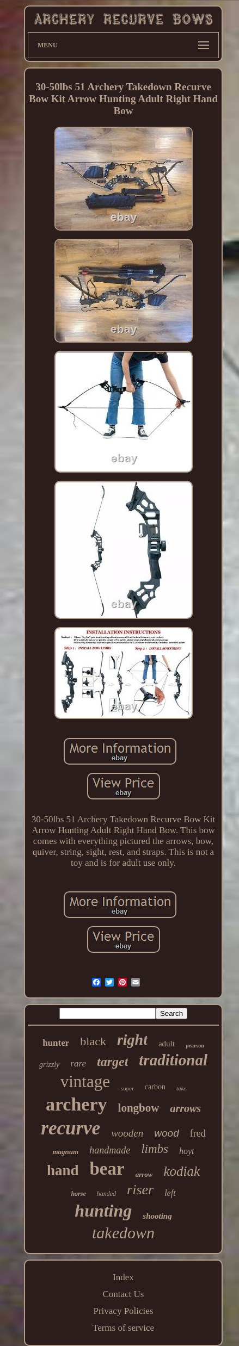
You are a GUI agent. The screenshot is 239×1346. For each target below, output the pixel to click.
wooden (127, 1133)
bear (106, 1168)
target (112, 1062)
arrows (185, 1108)
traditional (173, 1060)
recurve (70, 1128)
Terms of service (123, 1328)
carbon (155, 1087)
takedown (123, 1233)
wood (166, 1133)
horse (78, 1194)
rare (78, 1063)
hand (63, 1170)
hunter (55, 1043)
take (181, 1088)
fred (198, 1133)
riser (140, 1190)
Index (123, 1277)
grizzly (49, 1064)
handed (106, 1194)
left (169, 1193)
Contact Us (123, 1294)
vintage (85, 1081)
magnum (65, 1151)
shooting (157, 1216)
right (132, 1039)
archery (76, 1104)
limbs (154, 1149)
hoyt (186, 1151)
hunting (103, 1210)
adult (166, 1043)
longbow (139, 1107)
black (93, 1041)
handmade (109, 1150)
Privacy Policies (123, 1311)
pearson (195, 1046)
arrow (144, 1174)
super (127, 1088)
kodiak (181, 1171)
